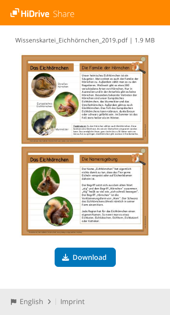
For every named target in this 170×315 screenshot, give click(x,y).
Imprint (72, 301)
